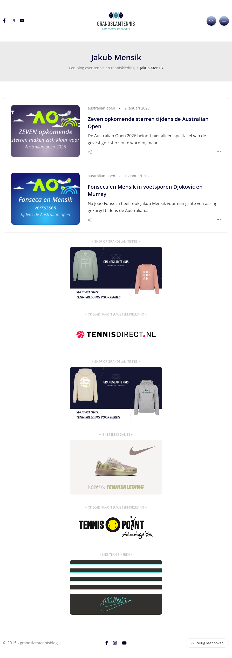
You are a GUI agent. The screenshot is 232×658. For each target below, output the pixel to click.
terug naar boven (207, 643)
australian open (101, 108)
